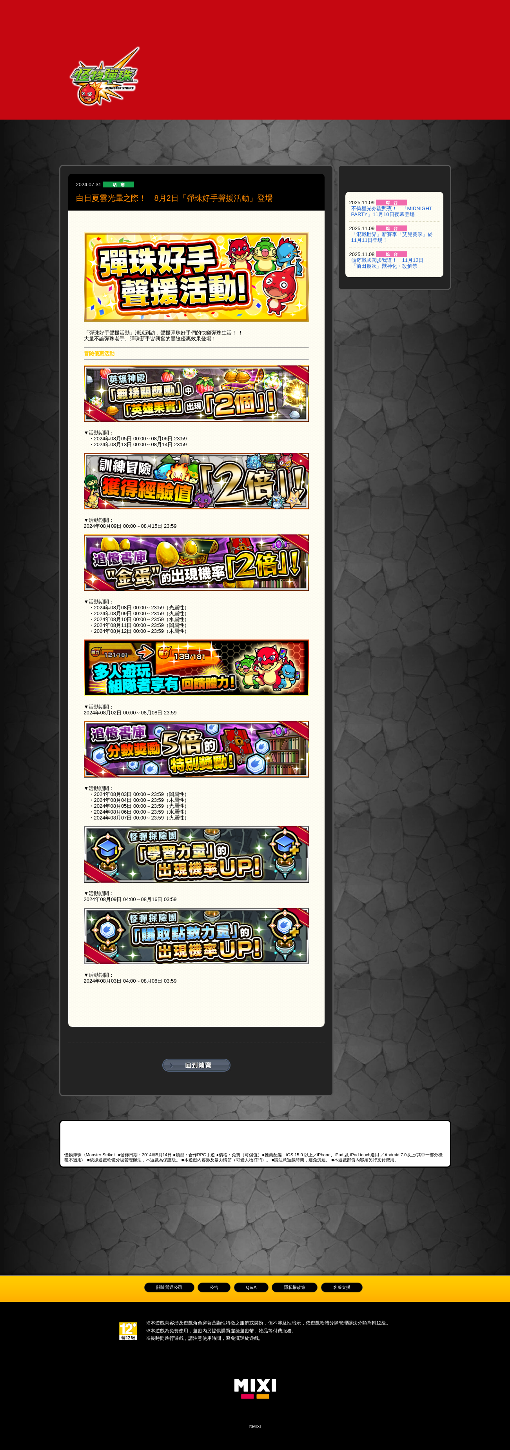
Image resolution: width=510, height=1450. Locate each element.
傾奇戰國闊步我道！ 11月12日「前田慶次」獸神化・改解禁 (387, 263)
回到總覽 (196, 1065)
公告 (269, 11)
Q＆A (353, 11)
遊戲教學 (185, 11)
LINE (255, 1188)
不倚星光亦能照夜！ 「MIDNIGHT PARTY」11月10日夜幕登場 (391, 211)
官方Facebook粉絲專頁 (135, 1188)
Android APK (366, 1137)
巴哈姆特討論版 (375, 1188)
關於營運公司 (169, 1287)
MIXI (255, 1389)
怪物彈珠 (104, 80)
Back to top (255, 1244)
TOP (129, 11)
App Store (114, 1130)
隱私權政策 (294, 1287)
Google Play (226, 1130)
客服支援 (341, 1287)
